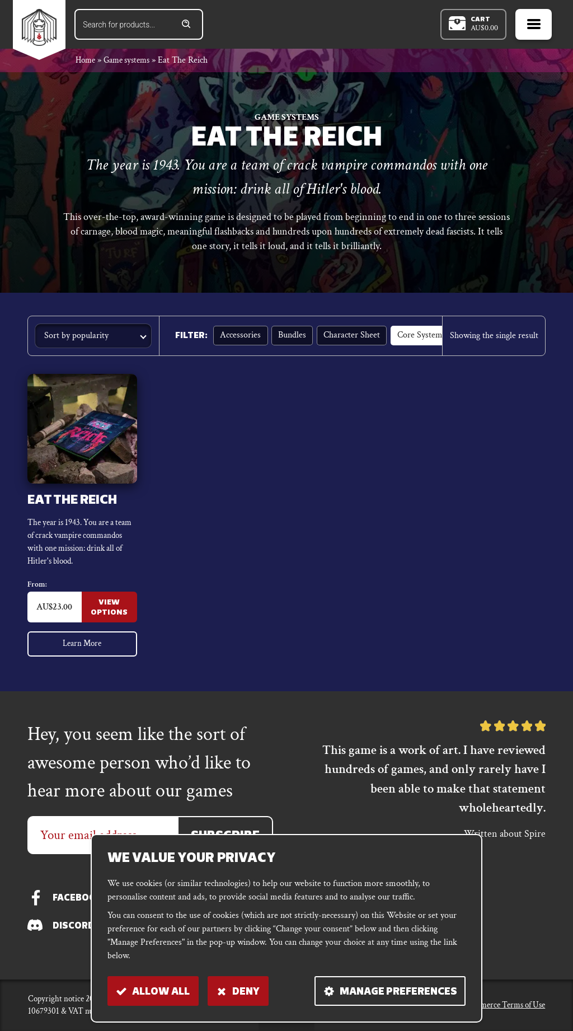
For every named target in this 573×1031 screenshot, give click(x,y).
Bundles (292, 337)
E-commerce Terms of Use (501, 1005)
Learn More (81, 647)
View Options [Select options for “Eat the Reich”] (109, 611)
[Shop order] (93, 337)
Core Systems (420, 337)
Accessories (240, 337)
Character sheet (350, 337)
